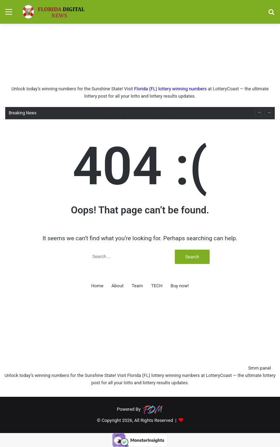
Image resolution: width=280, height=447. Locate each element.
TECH (157, 285)
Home (97, 285)
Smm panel (259, 368)
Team (137, 285)
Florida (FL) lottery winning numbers (170, 88)
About (117, 285)
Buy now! (180, 285)
